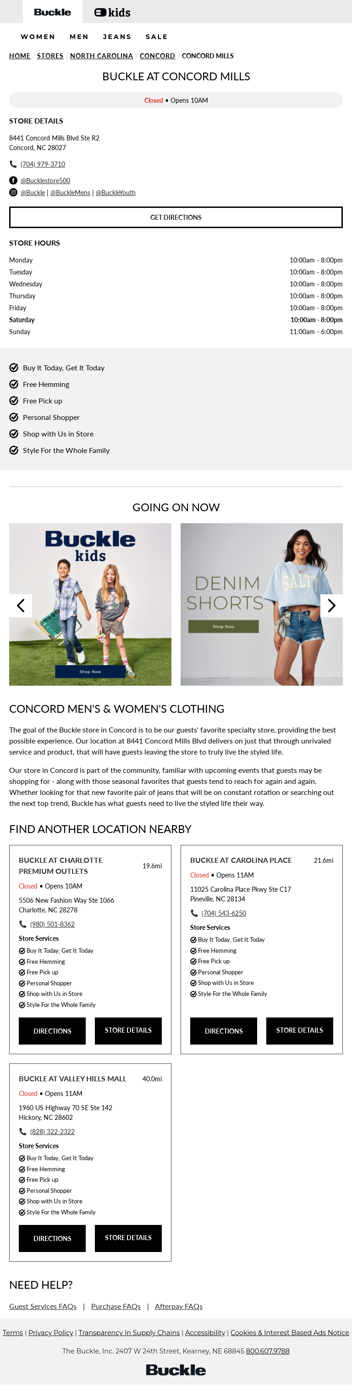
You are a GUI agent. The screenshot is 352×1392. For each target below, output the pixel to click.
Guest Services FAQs (43, 1306)
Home (20, 56)
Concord (158, 56)
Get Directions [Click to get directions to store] (176, 217)
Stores (50, 56)
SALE (157, 37)
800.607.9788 (268, 1351)
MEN (79, 37)
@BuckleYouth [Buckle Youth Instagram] (116, 192)
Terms (13, 1333)
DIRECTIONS (52, 1031)
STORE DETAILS (128, 1030)
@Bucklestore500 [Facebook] (45, 180)
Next (331, 605)
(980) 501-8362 (52, 924)
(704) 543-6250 (224, 913)
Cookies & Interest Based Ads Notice (290, 1333)
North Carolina (101, 56)
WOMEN (38, 37)
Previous (20, 605)
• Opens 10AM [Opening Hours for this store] (50, 886)
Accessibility (205, 1333)
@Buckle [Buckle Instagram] (33, 192)
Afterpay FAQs (179, 1306)
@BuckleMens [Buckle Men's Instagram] (70, 192)
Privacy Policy (50, 1333)
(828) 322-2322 (52, 1131)
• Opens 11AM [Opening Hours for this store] (222, 875)
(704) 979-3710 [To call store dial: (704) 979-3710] (43, 164)
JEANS (117, 37)
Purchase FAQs (116, 1306)
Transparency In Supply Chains (129, 1333)
